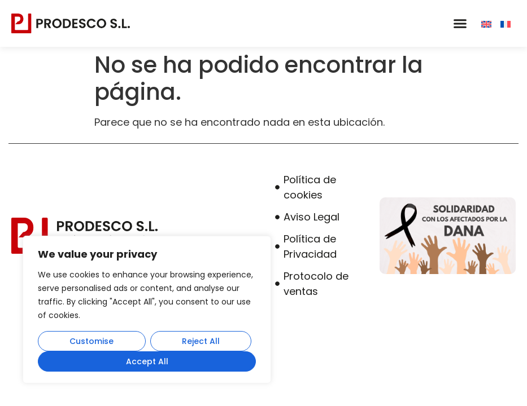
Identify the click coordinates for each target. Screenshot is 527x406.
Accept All (147, 361)
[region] (147, 309)
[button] (460, 23)
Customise (91, 341)
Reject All (201, 341)
